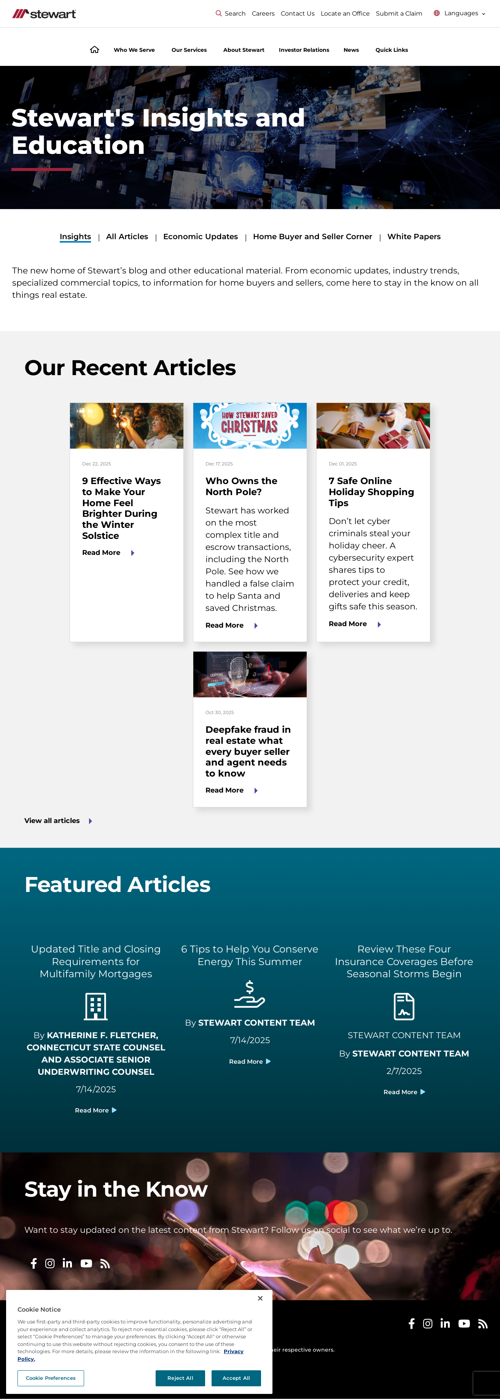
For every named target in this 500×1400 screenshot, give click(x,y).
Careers (263, 13)
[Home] (94, 50)
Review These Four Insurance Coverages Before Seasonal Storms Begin (404, 961)
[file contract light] (404, 1011)
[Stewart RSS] (483, 1326)
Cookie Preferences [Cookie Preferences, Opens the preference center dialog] (51, 1378)
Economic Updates (200, 236)
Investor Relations (304, 49)
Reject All (180, 1378)
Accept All (236, 1378)
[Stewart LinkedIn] (445, 1326)
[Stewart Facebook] (411, 1326)
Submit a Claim (399, 13)
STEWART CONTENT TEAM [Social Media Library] (404, 1035)
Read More (102, 552)
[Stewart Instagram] (428, 1326)
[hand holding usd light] (249, 998)
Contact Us (298, 13)
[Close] (260, 1298)
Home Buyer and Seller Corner (312, 236)
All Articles (127, 236)
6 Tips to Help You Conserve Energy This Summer (249, 955)
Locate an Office (345, 13)
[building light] (96, 1011)
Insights (75, 236)
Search (231, 13)
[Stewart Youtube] (464, 1326)
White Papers (414, 236)
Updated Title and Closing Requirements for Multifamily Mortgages (96, 961)
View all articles (52, 821)
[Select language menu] (460, 14)
